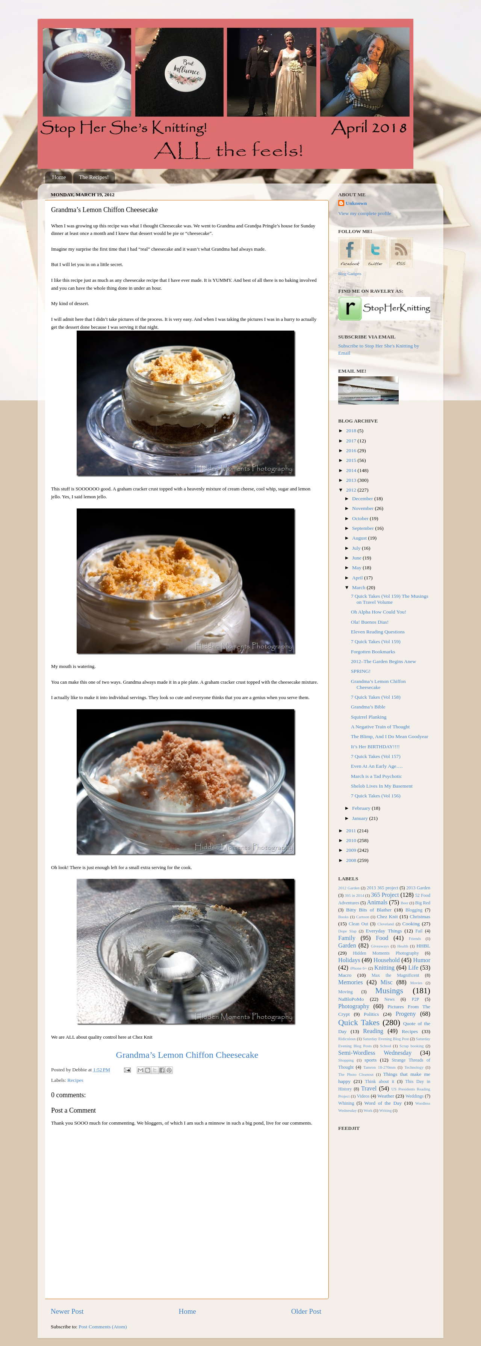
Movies (416, 983)
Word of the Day (383, 1103)
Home (59, 177)
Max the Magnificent (395, 975)
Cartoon (362, 916)
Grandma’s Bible (368, 707)
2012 (351, 490)
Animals (377, 902)
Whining (346, 1103)
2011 (351, 830)
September (363, 528)
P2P (415, 999)
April (358, 578)
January (360, 818)
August (360, 538)
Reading (373, 1031)
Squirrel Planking (369, 717)
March (359, 587)
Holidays (349, 960)
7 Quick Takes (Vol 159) (376, 641)
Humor (421, 960)
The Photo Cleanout (356, 1074)
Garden (347, 945)
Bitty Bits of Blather (369, 910)
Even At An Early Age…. (377, 766)
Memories (350, 982)
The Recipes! (94, 177)
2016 (351, 450)
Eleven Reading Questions (378, 632)
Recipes (75, 1080)
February (362, 808)
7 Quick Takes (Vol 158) (376, 697)
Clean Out (358, 923)
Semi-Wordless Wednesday (374, 1053)
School (385, 1046)
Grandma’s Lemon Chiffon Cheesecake (187, 1055)
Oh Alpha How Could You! (378, 612)
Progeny (406, 1014)
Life (413, 967)
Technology (414, 1067)
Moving (345, 991)
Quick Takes (359, 1022)
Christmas (420, 916)
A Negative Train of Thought (380, 726)
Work (368, 1110)
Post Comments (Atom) (103, 1326)
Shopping (346, 1060)
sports (371, 1060)
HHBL (423, 946)
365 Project (385, 895)
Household (387, 960)
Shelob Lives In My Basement (382, 786)
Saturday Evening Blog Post (386, 1038)
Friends (415, 938)
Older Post (306, 1311)
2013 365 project (382, 887)
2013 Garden (418, 887)
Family (346, 938)
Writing (385, 1110)
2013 (351, 480)
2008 (351, 860)
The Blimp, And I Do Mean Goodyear (389, 736)
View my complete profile (364, 213)
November (363, 508)
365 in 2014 (354, 895)
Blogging (413, 910)
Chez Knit (387, 916)
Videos (363, 1096)
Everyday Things (384, 931)
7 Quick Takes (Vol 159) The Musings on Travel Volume (389, 599)
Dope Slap (347, 931)
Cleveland (385, 924)
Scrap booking (411, 1046)
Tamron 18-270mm (379, 1067)
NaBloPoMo (351, 999)
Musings (389, 990)
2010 (351, 840)
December (363, 498)
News (389, 999)
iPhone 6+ (358, 968)
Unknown (356, 203)
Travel (369, 1088)
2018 (351, 430)
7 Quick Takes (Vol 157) (376, 756)
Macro (344, 975)
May (357, 567)
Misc (386, 982)
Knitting (384, 967)
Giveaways (380, 946)
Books (343, 916)
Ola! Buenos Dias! (370, 622)
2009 (351, 850)
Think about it (379, 1081)
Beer (404, 903)
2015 (351, 460)
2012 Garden (349, 888)
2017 (351, 441)
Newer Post (67, 1311)
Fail (419, 931)
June (357, 558)
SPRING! (361, 671)
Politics (371, 1014)
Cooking (411, 923)
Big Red (422, 902)
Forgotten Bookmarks (373, 651)
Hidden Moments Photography (386, 953)
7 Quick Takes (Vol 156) (376, 796)
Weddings (414, 1096)
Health (402, 946)
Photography (353, 1006)
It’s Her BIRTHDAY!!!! (375, 746)
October (361, 518)
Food (382, 938)
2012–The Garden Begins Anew (383, 661)
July (357, 548)
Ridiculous (347, 1038)
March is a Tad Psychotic (376, 776)
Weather (385, 1096)
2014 (351, 470)
